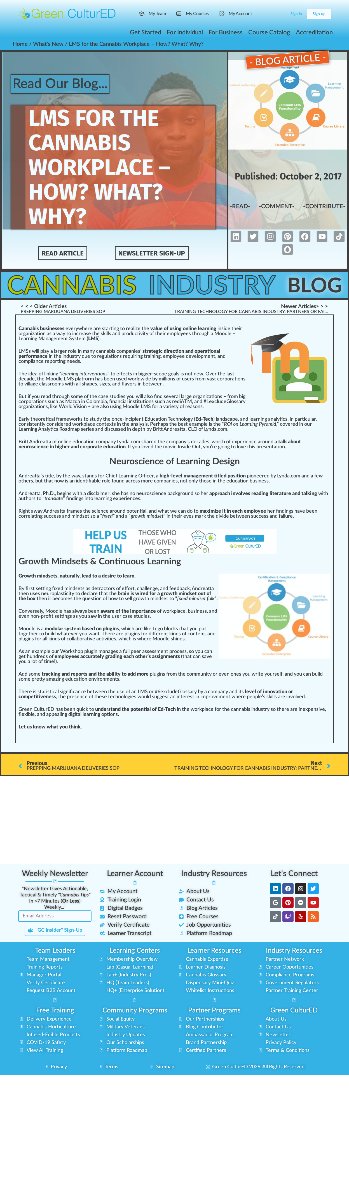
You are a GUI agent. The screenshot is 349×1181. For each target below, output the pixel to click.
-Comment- (276, 206)
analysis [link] (139, 424)
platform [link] (84, 379)
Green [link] (25, 709)
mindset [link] (80, 516)
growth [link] (138, 516)
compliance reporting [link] (41, 361)
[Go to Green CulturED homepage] (67, 13)
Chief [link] (111, 476)
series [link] (87, 429)
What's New (48, 44)
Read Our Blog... (62, 84)
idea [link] (33, 374)
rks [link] (79, 419)
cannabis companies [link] (118, 351)
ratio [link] (36, 401)
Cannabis (74, 285)
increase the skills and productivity (110, 333)
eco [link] (59, 598)
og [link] (187, 419)
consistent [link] (30, 424)
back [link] (172, 493)
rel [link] (29, 516)
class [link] (44, 384)
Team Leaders (55, 950)
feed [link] (174, 588)
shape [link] (88, 384)
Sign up (319, 14)
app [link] (50, 714)
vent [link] (94, 374)
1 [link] (207, 401)
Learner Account (135, 873)
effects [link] (124, 374)
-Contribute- (324, 206)
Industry (215, 285)
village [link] (31, 384)
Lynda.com (128, 441)
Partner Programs (214, 1010)
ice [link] (149, 476)
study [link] (96, 419)
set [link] (160, 516)
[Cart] (281, 14)
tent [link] (200, 633)
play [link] (44, 351)
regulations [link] (109, 356)
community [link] (199, 674)
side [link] (225, 328)
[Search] (270, 14)
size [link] (103, 384)
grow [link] (138, 598)
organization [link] (32, 333)
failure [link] (286, 516)
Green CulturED (294, 1010)
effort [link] (128, 588)
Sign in (296, 14)
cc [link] (258, 516)
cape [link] (232, 419)
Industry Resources (214, 873)
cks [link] (174, 628)
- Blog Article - (287, 59)
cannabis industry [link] (250, 709)
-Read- (239, 206)
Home (20, 44)
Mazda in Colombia (86, 401)
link (48, 374)
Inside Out (189, 446)
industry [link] (71, 356)
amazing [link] (55, 679)
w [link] (80, 328)
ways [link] (81, 611)
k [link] (53, 406)
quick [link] (82, 709)
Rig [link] (21, 511)
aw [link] (34, 511)
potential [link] (136, 511)
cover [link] (286, 424)
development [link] (200, 356)
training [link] (152, 356)
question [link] (92, 598)
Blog (317, 285)
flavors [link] (129, 384)
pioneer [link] (255, 476)
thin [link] (73, 727)
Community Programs (134, 1010)
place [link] (89, 424)
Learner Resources (214, 950)
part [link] (300, 419)
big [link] (242, 396)
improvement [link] (215, 696)
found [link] (118, 481)
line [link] (67, 441)
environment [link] (102, 679)
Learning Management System (52, 338)
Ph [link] (46, 493)
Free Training (55, 1010)
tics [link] (283, 419)
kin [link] (172, 633)
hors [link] (31, 498)
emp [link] (172, 333)
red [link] (67, 424)
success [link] (52, 516)
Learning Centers (135, 950)
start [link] (108, 328)
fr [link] (197, 379)
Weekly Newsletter (55, 873)
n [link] (115, 328)
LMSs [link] (24, 351)
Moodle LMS (60, 379)
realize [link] (133, 328)
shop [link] (77, 651)
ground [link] (185, 493)
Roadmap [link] (69, 429)
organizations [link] (207, 396)
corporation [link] (230, 379)
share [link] (147, 441)
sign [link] (64, 691)
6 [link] (159, 691)
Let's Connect (294, 873)
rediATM (182, 401)
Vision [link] (80, 406)
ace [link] (182, 611)
